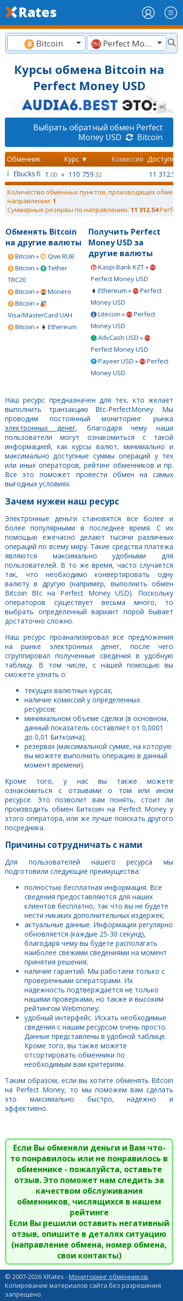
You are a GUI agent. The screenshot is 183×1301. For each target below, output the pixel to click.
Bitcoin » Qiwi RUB (41, 256)
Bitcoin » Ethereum (42, 326)
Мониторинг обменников (108, 1276)
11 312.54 (164, 174)
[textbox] (46, 43)
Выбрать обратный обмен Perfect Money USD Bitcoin (98, 132)
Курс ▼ (76, 159)
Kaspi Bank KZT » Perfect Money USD (123, 273)
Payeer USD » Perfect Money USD (129, 367)
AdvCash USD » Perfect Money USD (120, 343)
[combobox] (46, 43)
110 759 (85, 174)
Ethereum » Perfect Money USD (126, 296)
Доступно (163, 159)
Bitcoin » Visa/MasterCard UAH (40, 309)
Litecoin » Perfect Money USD (123, 320)
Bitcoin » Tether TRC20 (37, 274)
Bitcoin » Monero (39, 291)
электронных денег (40, 428)
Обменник (24, 159)
